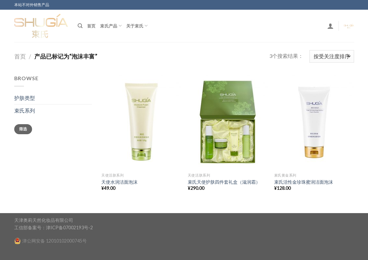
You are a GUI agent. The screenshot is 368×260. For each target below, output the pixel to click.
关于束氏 (137, 26)
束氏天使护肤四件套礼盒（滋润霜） (224, 182)
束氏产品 (110, 26)
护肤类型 (24, 98)
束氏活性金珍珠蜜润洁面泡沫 (303, 182)
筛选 (23, 128)
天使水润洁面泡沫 (119, 182)
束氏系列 (24, 110)
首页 (91, 25)
